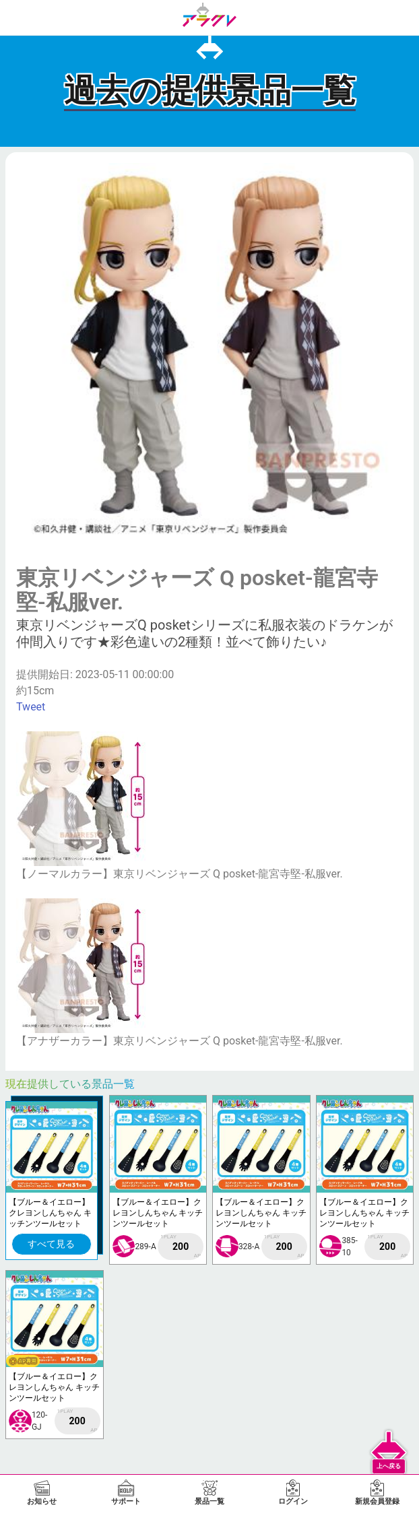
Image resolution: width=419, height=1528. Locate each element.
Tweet (30, 706)
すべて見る (51, 1243)
